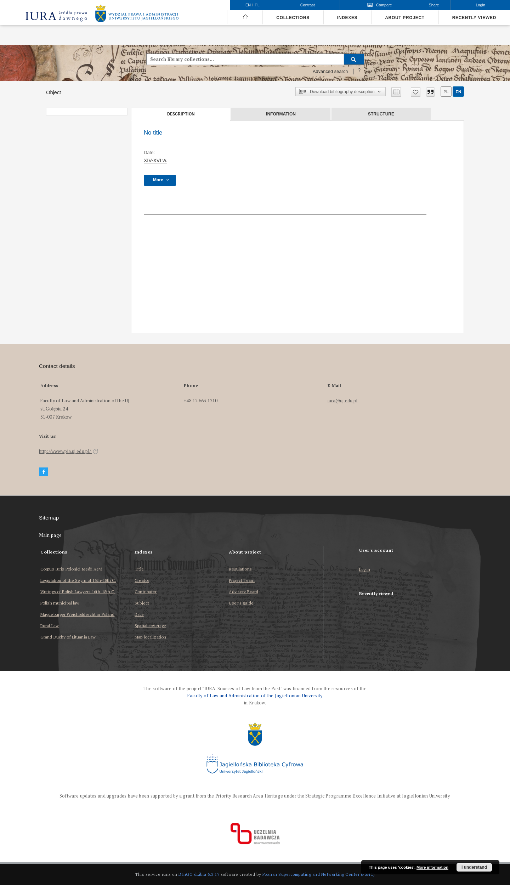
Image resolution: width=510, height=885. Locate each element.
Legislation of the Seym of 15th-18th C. (78, 580)
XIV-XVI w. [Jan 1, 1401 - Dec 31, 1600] (155, 160)
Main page (50, 535)
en (458, 92)
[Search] (354, 59)
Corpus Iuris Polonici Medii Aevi (71, 569)
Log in (364, 569)
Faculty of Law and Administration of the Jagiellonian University (254, 696)
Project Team (241, 580)
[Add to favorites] (415, 92)
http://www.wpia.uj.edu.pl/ (68, 451)
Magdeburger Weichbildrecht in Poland (77, 614)
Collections (292, 17)
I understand (474, 867)
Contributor (146, 591)
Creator (142, 580)
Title (139, 569)
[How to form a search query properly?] (359, 71)
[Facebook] (43, 472)
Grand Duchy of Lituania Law (68, 637)
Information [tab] (281, 114)
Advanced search (330, 71)
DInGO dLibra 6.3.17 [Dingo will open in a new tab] (199, 874)
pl (445, 92)
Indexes (347, 17)
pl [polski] (257, 5)
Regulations (240, 569)
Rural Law (49, 625)
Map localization (150, 637)
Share (434, 5)
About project (405, 17)
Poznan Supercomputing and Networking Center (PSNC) (318, 874)
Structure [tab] (381, 114)
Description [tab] (180, 114)
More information (432, 867)
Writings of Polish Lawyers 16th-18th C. (77, 591)
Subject (142, 603)
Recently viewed (474, 17)
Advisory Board (243, 591)
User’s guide (241, 603)
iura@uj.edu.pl (343, 401)
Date (139, 614)
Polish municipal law (59, 603)
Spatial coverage (150, 625)
